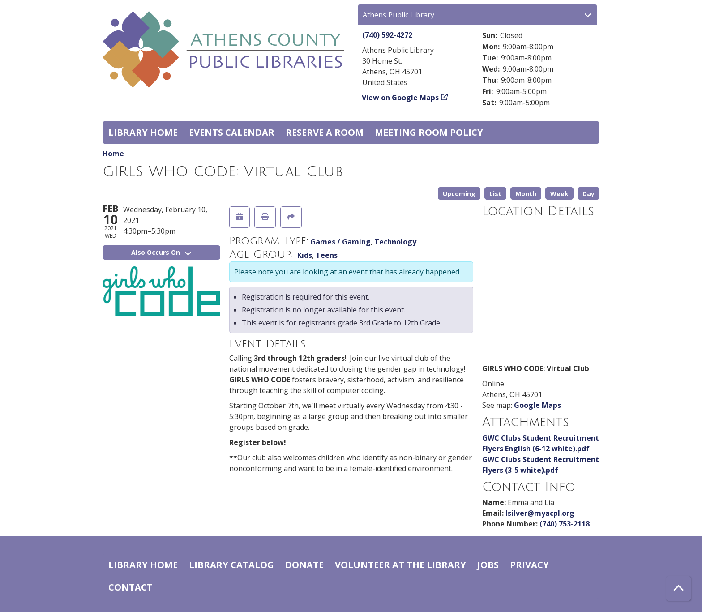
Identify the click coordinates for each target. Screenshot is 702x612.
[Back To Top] (678, 588)
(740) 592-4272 (387, 35)
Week (559, 193)
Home (113, 153)
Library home (143, 132)
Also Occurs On (161, 252)
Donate (304, 565)
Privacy (529, 565)
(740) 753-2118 (564, 524)
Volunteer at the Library (400, 565)
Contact (130, 587)
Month (525, 193)
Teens (327, 255)
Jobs (488, 565)
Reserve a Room (325, 132)
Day (588, 193)
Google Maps (537, 405)
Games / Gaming (340, 242)
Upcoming (459, 193)
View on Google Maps (400, 98)
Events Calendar (231, 132)
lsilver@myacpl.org (539, 513)
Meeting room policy (429, 132)
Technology (395, 242)
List (495, 193)
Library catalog (231, 565)
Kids (304, 255)
